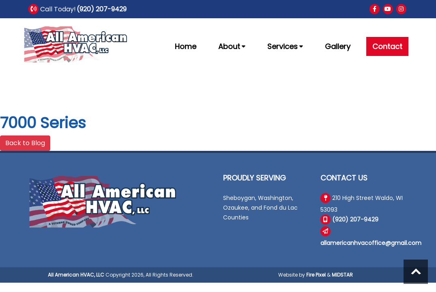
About (231, 46)
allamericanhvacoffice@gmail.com (370, 243)
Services (285, 46)
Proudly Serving (254, 178)
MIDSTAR (342, 274)
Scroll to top (416, 272)
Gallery (337, 46)
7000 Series (43, 122)
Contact (387, 46)
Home (185, 46)
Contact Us (343, 178)
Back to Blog (25, 143)
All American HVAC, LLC (76, 274)
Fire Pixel (316, 274)
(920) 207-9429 (102, 9)
